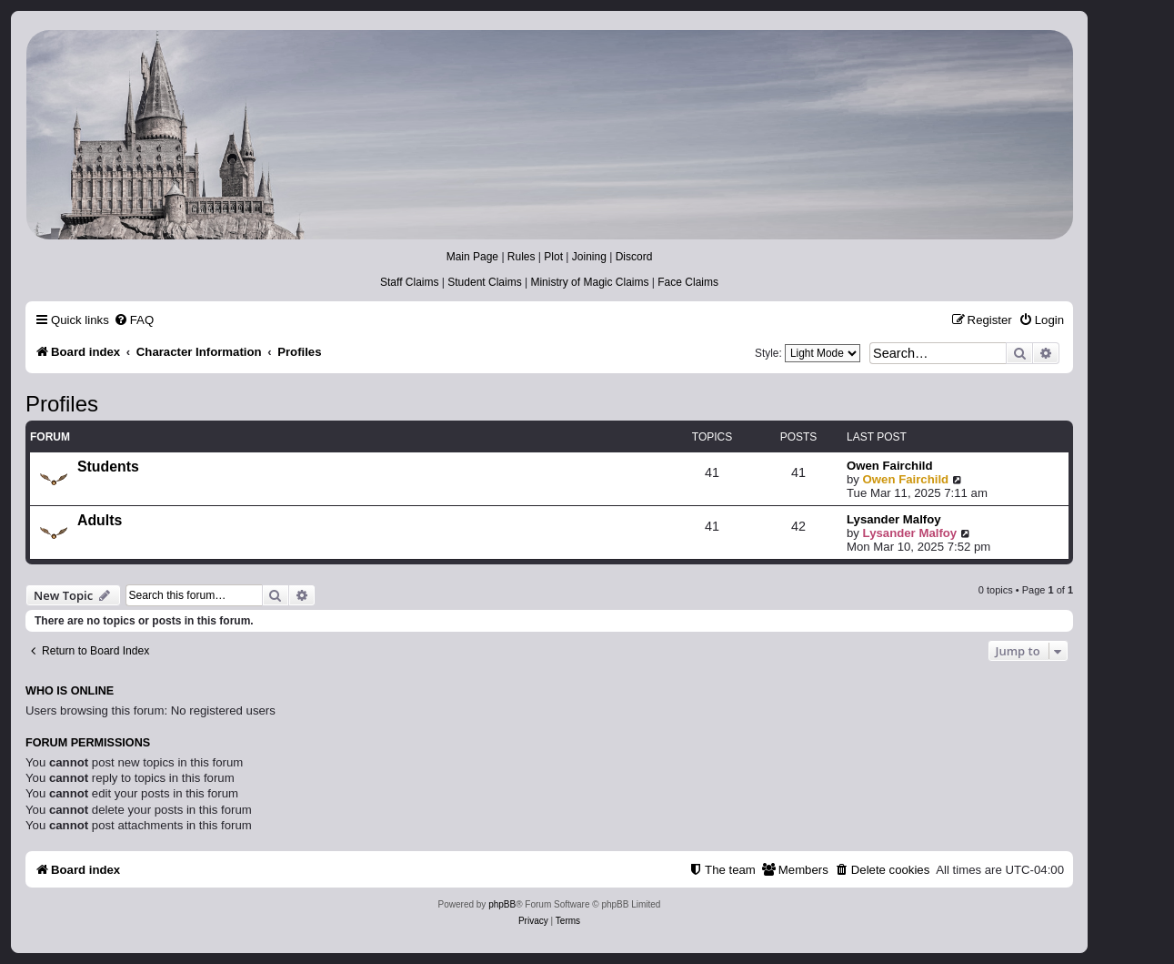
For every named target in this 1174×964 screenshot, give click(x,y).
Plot (553, 256)
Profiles (61, 403)
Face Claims (687, 282)
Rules (521, 256)
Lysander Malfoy (894, 519)
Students (108, 466)
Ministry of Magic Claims (589, 282)
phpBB (502, 904)
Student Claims (484, 282)
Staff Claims (409, 282)
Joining (589, 256)
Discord (634, 256)
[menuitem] (134, 320)
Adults (99, 520)
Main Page (472, 256)
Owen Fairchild (890, 465)
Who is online (69, 691)
